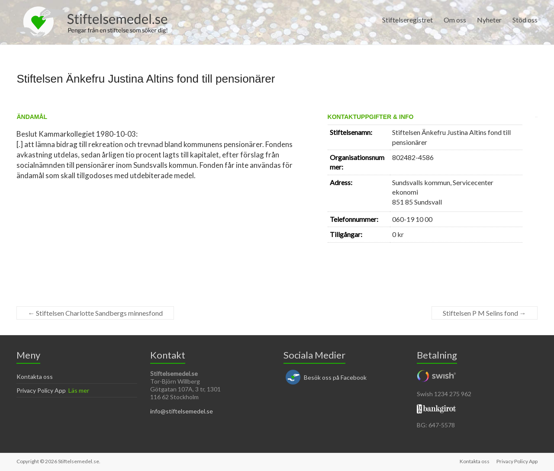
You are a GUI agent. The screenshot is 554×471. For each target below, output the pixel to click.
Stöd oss (525, 20)
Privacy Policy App (41, 390)
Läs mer (78, 390)
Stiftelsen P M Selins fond (484, 313)
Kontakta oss (34, 376)
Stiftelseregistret (407, 20)
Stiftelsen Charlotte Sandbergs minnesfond (95, 313)
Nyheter (489, 20)
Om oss (455, 20)
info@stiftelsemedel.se (181, 411)
